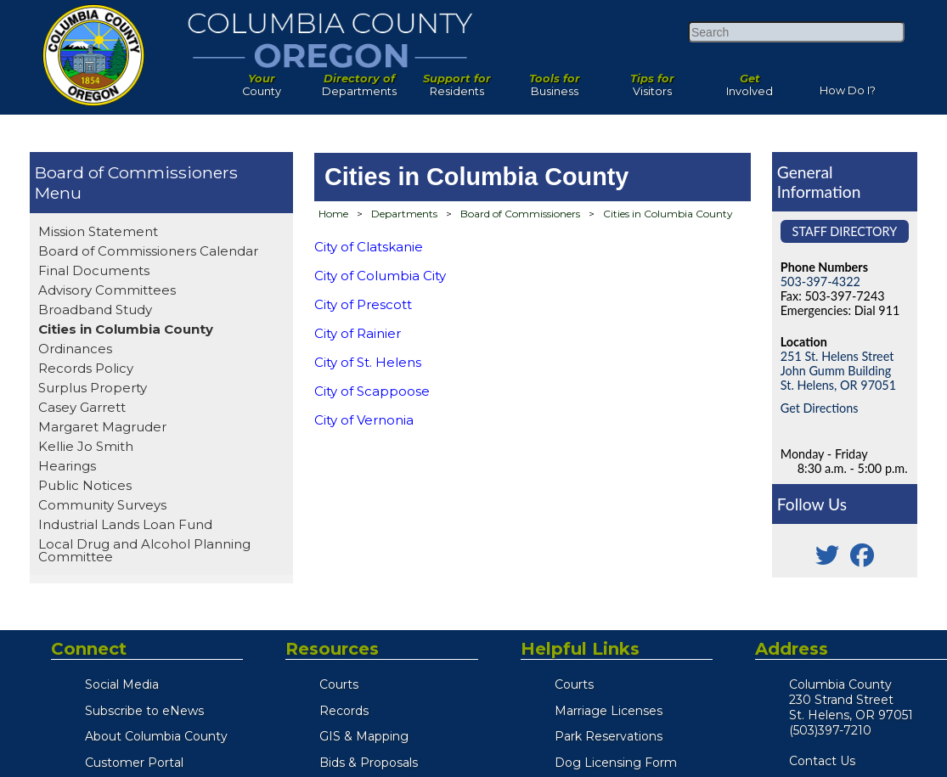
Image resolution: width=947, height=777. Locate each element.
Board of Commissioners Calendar (148, 251)
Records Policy (85, 368)
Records (344, 710)
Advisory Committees (107, 290)
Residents (456, 80)
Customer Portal (134, 762)
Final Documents (93, 270)
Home (333, 213)
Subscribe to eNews (144, 710)
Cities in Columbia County (125, 329)
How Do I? (848, 87)
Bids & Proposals (368, 762)
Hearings (67, 466)
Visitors (652, 80)
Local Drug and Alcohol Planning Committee (144, 550)
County (261, 80)
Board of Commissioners (136, 172)
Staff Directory (845, 231)
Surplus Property (92, 388)
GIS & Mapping (364, 736)
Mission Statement (98, 231)
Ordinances (75, 349)
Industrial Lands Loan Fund (125, 524)
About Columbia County (156, 736)
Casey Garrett (82, 407)
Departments (359, 80)
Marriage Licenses (608, 710)
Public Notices (85, 485)
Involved (749, 80)
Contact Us (822, 761)
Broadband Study (95, 309)
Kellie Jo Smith (85, 446)
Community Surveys (102, 505)
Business (554, 80)
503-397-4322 (820, 281)
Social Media (122, 684)
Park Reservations (608, 736)
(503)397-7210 (830, 730)
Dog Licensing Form (616, 762)
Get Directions (820, 408)
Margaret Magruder (102, 427)
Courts (338, 684)
